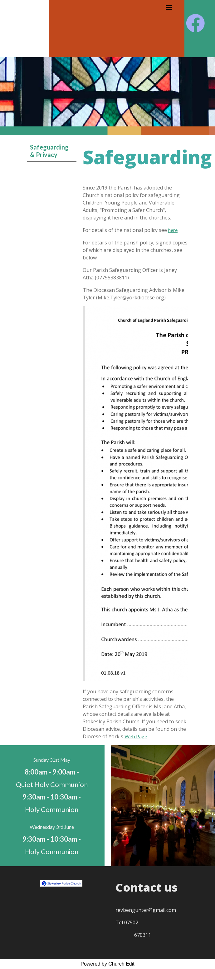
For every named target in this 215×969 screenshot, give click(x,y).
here (173, 230)
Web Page (136, 736)
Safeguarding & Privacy (49, 150)
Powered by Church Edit (107, 964)
